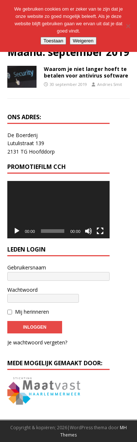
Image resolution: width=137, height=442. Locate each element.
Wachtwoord (22, 289)
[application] (58, 210)
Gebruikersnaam (26, 267)
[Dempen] (88, 231)
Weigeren (83, 41)
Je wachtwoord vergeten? (37, 342)
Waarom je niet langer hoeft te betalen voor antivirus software (86, 72)
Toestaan (53, 41)
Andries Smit (109, 84)
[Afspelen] (16, 231)
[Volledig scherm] (100, 231)
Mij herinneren (32, 311)
